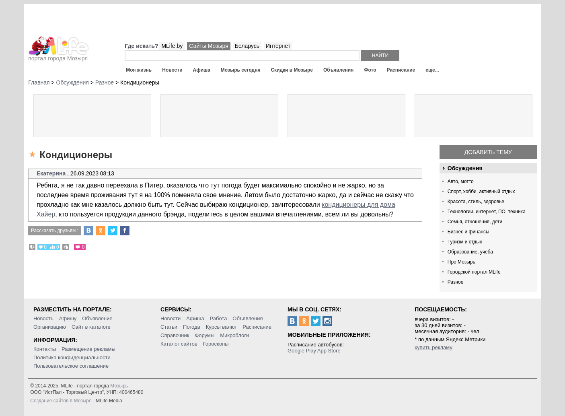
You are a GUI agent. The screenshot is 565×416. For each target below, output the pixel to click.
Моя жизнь (139, 70)
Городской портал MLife (474, 272)
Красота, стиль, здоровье (476, 201)
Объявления (338, 70)
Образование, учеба (470, 252)
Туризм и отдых (465, 242)
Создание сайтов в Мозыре (60, 401)
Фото (370, 70)
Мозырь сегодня (241, 70)
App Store (329, 351)
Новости (172, 70)
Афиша (201, 70)
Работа (218, 318)
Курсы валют (221, 327)
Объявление (97, 318)
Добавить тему (488, 152)
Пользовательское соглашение (71, 366)
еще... (432, 70)
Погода (191, 327)
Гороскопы (216, 344)
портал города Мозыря (58, 56)
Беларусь (247, 46)
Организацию (49, 327)
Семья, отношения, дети (475, 221)
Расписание (401, 70)
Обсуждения (465, 168)
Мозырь (119, 386)
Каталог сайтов (178, 344)
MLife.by (172, 46)
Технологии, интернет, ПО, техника (487, 211)
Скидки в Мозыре (291, 70)
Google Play (302, 351)
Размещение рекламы (88, 349)
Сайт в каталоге (91, 327)
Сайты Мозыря (208, 46)
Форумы (204, 335)
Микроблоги (234, 335)
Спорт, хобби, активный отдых (481, 191)
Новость (43, 318)
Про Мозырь (461, 262)
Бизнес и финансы (468, 232)
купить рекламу (433, 347)
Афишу (68, 318)
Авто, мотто (461, 181)
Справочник (174, 335)
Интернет (278, 46)
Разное (456, 282)
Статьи (168, 327)
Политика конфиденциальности (72, 357)
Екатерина (52, 173)
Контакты (44, 349)
